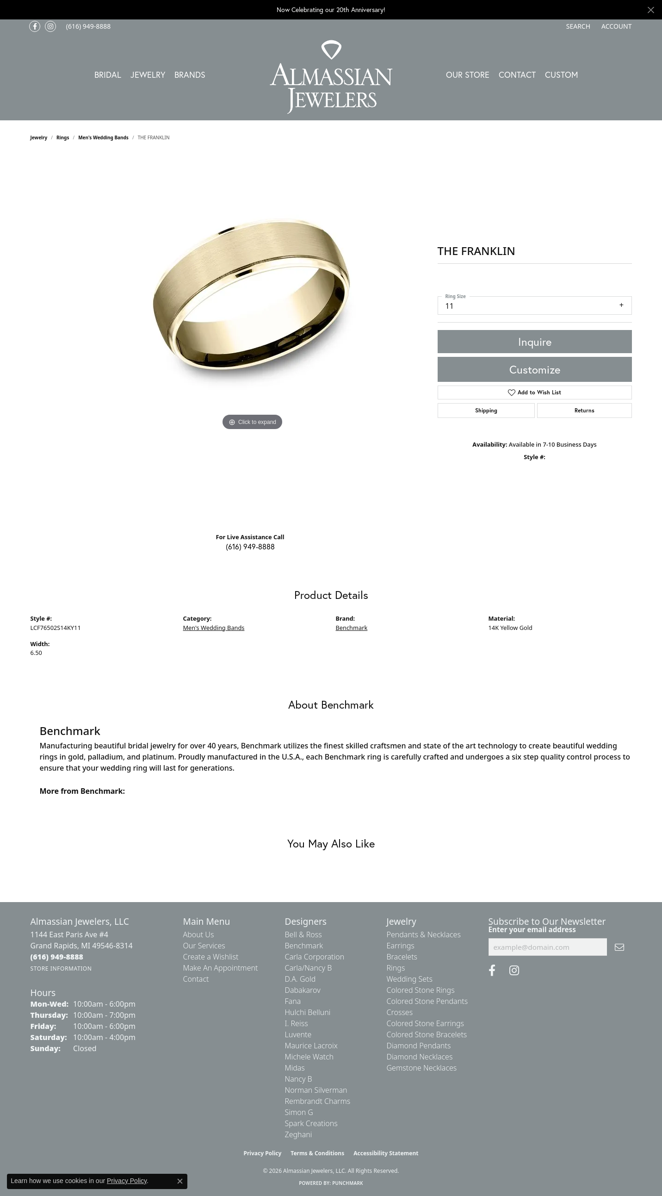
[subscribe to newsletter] (619, 947)
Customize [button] (534, 369)
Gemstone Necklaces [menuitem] (422, 1068)
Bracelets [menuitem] (402, 957)
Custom (561, 74)
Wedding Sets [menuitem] (410, 979)
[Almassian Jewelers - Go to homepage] (331, 77)
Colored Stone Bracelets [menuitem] (427, 1034)
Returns (584, 410)
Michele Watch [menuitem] (309, 1057)
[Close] (650, 10)
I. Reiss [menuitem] (296, 1023)
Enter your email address (532, 929)
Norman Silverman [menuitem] (316, 1090)
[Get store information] (61, 968)
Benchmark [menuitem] (304, 946)
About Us (198, 934)
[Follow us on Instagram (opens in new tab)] (50, 26)
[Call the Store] (57, 957)
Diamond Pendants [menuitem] (419, 1045)
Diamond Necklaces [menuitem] (420, 1057)
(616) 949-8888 (250, 546)
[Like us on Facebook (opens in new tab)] (34, 26)
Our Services (204, 946)
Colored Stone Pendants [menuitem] (427, 1001)
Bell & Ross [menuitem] (303, 934)
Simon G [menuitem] (299, 1112)
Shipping (486, 410)
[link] (87, 26)
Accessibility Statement (385, 1153)
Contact (517, 74)
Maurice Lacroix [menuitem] (311, 1045)
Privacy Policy (263, 1153)
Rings (62, 137)
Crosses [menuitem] (400, 1012)
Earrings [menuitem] (401, 946)
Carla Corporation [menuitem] (315, 957)
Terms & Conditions (317, 1153)
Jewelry (147, 74)
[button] (577, 26)
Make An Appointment (220, 968)
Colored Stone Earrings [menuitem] (425, 1023)
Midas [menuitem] (295, 1068)
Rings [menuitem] (396, 968)
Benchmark (352, 627)
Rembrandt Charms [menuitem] (318, 1101)
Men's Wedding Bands (103, 137)
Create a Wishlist (211, 957)
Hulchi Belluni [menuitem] (308, 1012)
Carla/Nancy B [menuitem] (308, 968)
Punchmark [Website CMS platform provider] (347, 1183)
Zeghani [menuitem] (298, 1134)
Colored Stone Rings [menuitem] (421, 990)
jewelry (39, 137)
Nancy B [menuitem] (298, 1079)
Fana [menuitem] (293, 1001)
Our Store (467, 74)
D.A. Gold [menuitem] (300, 979)
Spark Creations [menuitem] (311, 1123)
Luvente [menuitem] (298, 1034)
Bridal (107, 74)
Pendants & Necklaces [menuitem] (424, 934)
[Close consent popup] (180, 1181)
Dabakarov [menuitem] (303, 990)
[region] (252, 340)
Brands (189, 74)
